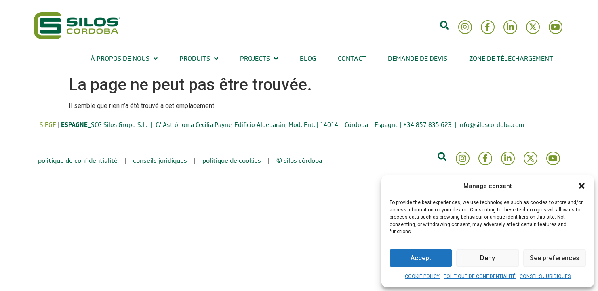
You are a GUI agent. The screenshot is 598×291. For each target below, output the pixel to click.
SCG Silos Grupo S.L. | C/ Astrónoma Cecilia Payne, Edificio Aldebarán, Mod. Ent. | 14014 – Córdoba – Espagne (229, 125)
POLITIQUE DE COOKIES (231, 160)
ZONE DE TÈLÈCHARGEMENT (511, 58)
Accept (421, 258)
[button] (582, 186)
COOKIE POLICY (422, 276)
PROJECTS (259, 58)
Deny (487, 258)
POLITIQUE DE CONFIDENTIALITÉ (480, 276)
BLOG (308, 58)
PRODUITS (198, 58)
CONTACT (352, 58)
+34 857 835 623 (429, 125)
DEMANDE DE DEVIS (417, 58)
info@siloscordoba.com (491, 125)
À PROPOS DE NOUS (124, 58)
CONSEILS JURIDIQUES (545, 276)
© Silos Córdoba (299, 160)
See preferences (554, 258)
